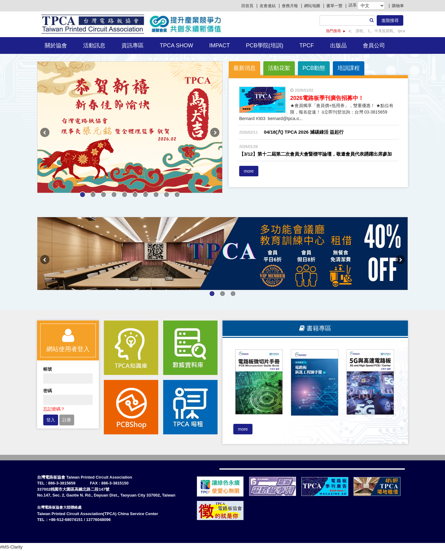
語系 (353, 5)
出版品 (338, 45)
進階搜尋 (390, 20)
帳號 (47, 369)
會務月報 (290, 5)
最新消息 (244, 68)
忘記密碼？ (54, 409)
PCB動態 (314, 68)
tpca (401, 31)
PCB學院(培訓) (264, 45)
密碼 (47, 390)
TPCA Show (176, 45)
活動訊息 (94, 45)
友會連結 (268, 5)
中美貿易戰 (383, 31)
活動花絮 (279, 68)
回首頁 (247, 5)
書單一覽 (334, 5)
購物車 (398, 5)
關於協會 (56, 45)
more (249, 171)
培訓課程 (348, 68)
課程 (358, 31)
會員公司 (374, 45)
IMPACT (219, 45)
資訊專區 (132, 45)
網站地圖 (312, 5)
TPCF (306, 45)
